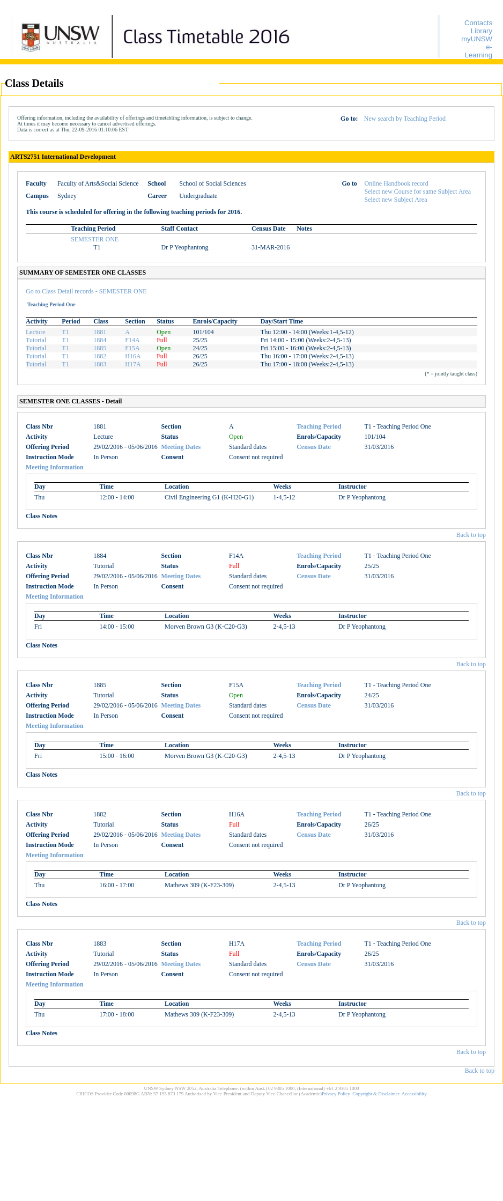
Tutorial (36, 340)
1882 (99, 356)
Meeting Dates (181, 447)
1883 (99, 364)
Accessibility (414, 1093)
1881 (99, 332)
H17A (132, 364)
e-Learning (478, 51)
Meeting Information (55, 467)
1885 (99, 348)
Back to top (471, 535)
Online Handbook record (396, 183)
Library (481, 31)
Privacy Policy (336, 1093)
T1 (65, 332)
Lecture (36, 332)
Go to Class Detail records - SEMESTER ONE (86, 291)
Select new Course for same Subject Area (418, 191)
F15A (132, 348)
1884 (99, 340)
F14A (132, 340)
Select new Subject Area (396, 199)
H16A (132, 356)
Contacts (478, 23)
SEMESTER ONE (95, 239)
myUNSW (476, 39)
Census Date (314, 447)
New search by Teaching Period (405, 118)
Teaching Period (319, 426)
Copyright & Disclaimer (376, 1093)
